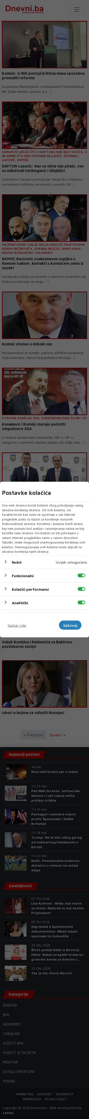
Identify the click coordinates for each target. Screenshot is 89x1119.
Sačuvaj (70, 625)
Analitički (20, 602)
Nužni (17, 562)
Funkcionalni (23, 575)
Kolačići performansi (30, 589)
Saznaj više (17, 625)
